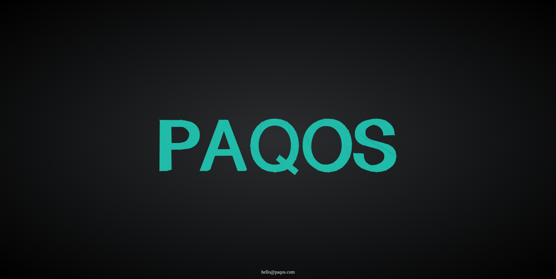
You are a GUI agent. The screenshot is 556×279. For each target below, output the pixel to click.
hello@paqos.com (278, 272)
